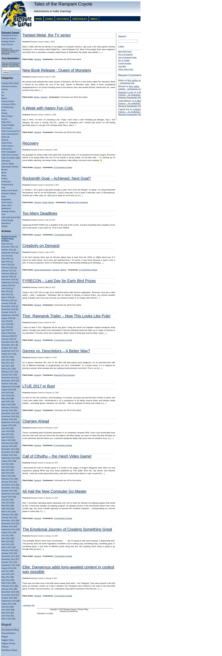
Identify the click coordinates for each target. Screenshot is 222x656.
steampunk (6, 208)
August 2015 (6, 425)
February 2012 (7, 550)
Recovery (30, 143)
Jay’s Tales (62, 19)
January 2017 (7, 375)
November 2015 (8, 416)
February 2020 (7, 273)
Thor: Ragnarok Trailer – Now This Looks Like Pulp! (66, 316)
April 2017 (5, 366)
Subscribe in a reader (45, 613)
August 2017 (6, 354)
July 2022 (5, 256)
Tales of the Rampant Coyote (63, 4)
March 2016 (6, 404)
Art (2, 92)
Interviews (5, 161)
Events (4, 119)
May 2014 (5, 470)
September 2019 (8, 282)
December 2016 (8, 378)
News (3, 176)
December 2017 (8, 342)
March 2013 (6, 511)
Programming (7, 184)
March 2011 (6, 583)
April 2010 (5, 616)
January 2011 (7, 589)
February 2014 (7, 479)
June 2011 (5, 574)
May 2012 (5, 541)
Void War (122, 66)
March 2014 (6, 476)
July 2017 (5, 357)
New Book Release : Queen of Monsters (56, 70)
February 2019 (7, 300)
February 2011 (7, 586)
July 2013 (5, 500)
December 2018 (8, 306)
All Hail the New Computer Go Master (54, 491)
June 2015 (5, 431)
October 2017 (7, 348)
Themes (5, 647)
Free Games (6, 128)
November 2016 (8, 381)
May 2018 (5, 327)
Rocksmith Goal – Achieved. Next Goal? (56, 178)
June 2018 (5, 324)
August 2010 (6, 604)
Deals (3, 110)
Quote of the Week (9, 190)
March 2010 (6, 619)
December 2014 (8, 449)
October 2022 (7, 250)
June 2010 (5, 610)
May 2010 (5, 613)
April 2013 (5, 509)
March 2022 (6, 265)
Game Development (10, 134)
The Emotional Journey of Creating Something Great (67, 529)
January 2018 (7, 339)
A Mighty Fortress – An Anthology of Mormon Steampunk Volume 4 (132, 95)
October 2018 (7, 312)
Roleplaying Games (9, 35)
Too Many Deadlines (39, 213)
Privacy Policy (83, 609)
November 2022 (8, 247)
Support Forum (8, 643)
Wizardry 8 (6, 223)
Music (4, 173)
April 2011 (5, 580)
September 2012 (8, 529)
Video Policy (79, 19)
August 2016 (6, 389)
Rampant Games (8, 193)
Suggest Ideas (7, 640)
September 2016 (8, 387)
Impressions (6, 149)
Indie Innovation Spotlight (12, 158)
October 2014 (7, 455)
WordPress (73, 611)
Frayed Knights (7, 125)
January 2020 (7, 276)
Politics (4, 179)
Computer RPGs (8, 104)
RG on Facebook (125, 54)
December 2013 (8, 485)
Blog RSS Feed (125, 51)
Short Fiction (6, 202)
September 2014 (8, 458)
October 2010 (7, 598)
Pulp (3, 187)
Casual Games (7, 101)
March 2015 (6, 440)
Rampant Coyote (126, 92)
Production (6, 182)
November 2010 (8, 595)
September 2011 (8, 565)
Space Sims (6, 205)
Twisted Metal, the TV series (46, 35)
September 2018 (8, 315)
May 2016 (5, 398)
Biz (2, 95)
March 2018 (6, 333)
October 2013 (7, 491)
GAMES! (49, 19)
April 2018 (5, 330)
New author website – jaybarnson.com (131, 81)
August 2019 (6, 285)
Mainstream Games (9, 167)
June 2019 (5, 288)
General (4, 140)
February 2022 (7, 268)
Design (4, 113)
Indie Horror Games (9, 155)
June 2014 (5, 467)
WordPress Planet (9, 650)
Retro (3, 196)
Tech (3, 214)
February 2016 (7, 407)
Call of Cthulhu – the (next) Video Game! (57, 456)
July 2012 (5, 535)
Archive (4, 89)
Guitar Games (7, 146)
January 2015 (7, 446)
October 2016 (7, 384)
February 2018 (7, 336)
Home (39, 19)
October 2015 (7, 419)
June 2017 (5, 360)
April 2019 (5, 294)
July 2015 (5, 428)
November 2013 (8, 488)
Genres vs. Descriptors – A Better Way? (56, 351)
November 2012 (8, 523)
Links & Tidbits (7, 164)
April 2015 (5, 437)
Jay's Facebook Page (127, 57)
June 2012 (5, 538)
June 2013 (5, 503)
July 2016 (5, 392)
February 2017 (7, 372)
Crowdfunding (7, 107)
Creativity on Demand (40, 245)
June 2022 (5, 259)
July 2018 (5, 321)
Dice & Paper (7, 116)
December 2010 (8, 592)
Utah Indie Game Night (11, 217)
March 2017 (6, 369)
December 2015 (8, 413)
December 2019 (8, 279)
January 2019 (7, 303)
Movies (4, 170)
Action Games (7, 44)
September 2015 (8, 422)
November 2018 (8, 309)
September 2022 (8, 253)
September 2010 (8, 601)
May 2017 (5, 363)
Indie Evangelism (8, 152)
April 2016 (5, 401)
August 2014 (6, 461)
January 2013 (7, 517)
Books (4, 98)
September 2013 (8, 494)
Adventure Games (8, 38)
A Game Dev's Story (10, 83)
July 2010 (5, 607)
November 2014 (8, 452)
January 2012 (7, 553)
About (94, 19)
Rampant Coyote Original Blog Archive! (9, 238)
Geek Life (5, 137)
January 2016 (7, 410)
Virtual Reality (7, 220)
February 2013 (7, 514)
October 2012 (7, 526)
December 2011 (8, 556)
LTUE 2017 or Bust (38, 386)
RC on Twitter (124, 60)
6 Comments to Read (63, 445)
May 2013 (5, 506)
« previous (26, 605)
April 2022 (5, 262)
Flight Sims (6, 122)
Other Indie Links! (125, 69)
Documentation (8, 633)
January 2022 (7, 270)
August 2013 (6, 497)
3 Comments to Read (63, 167)
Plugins (4, 636)
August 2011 (6, 568)
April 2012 (5, 544)
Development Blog (10, 630)
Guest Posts (6, 143)
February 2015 (7, 443)
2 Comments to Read (63, 235)
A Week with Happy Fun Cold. (47, 108)
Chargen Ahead (35, 421)
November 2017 (8, 345)
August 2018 (6, 318)
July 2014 (5, 464)
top (33, 605)
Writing (4, 226)
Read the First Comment (77, 202)
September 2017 (8, 351)
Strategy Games (8, 41)
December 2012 (8, 520)
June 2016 (5, 395)
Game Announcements (11, 131)
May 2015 (5, 434)
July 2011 (5, 571)
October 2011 (7, 562)
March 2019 (6, 297)
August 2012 (6, 532)
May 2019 (5, 291)
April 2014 (5, 473)
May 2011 (5, 577)
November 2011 (8, 559)
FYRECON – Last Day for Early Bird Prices (59, 281)
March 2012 (6, 547)
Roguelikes (6, 199)
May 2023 (5, 244)
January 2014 (7, 482)
